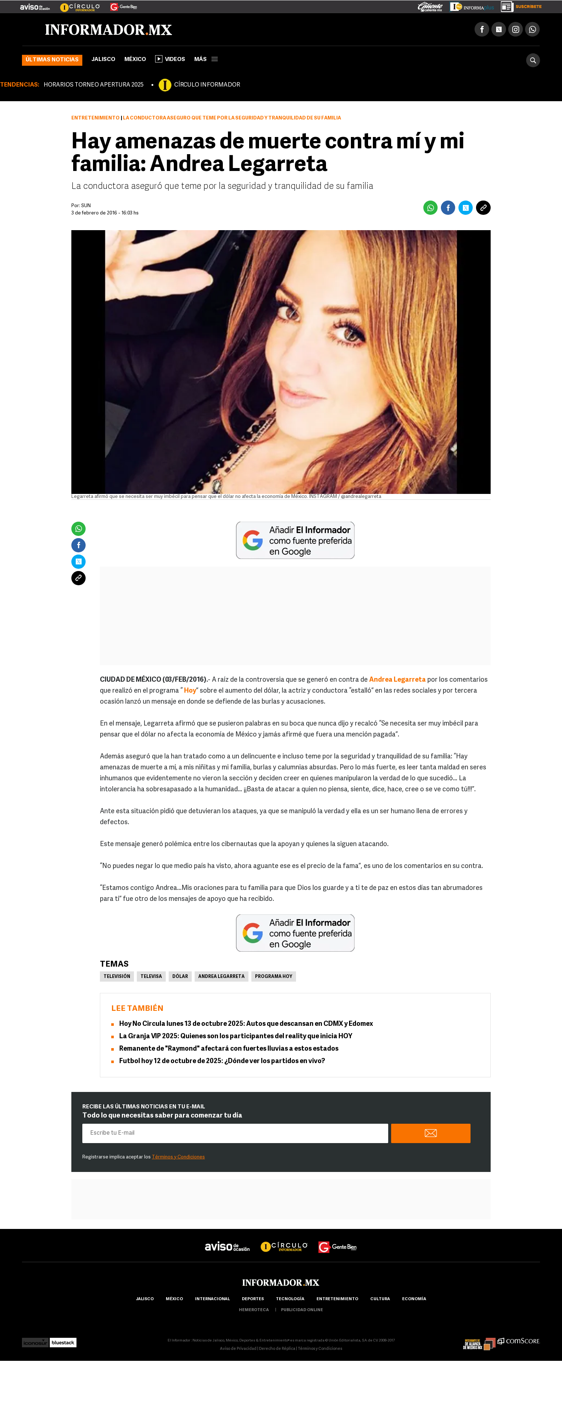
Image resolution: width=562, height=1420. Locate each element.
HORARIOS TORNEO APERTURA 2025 (93, 85)
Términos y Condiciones (178, 1157)
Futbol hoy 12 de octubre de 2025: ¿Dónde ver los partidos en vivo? (222, 1061)
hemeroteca (254, 1310)
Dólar (180, 977)
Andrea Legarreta (221, 977)
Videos (170, 58)
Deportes (253, 1299)
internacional (212, 1299)
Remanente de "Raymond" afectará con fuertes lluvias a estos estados (228, 1049)
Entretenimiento (95, 118)
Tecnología (290, 1299)
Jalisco (103, 59)
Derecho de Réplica (277, 1349)
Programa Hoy (273, 977)
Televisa (151, 977)
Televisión (117, 977)
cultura (380, 1299)
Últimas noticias (52, 60)
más (206, 59)
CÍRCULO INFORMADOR (207, 85)
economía (414, 1299)
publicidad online (302, 1310)
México (135, 59)
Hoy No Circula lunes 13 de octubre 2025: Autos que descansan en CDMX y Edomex (246, 1024)
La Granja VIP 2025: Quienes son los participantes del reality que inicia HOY (235, 1036)
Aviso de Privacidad (238, 1349)
